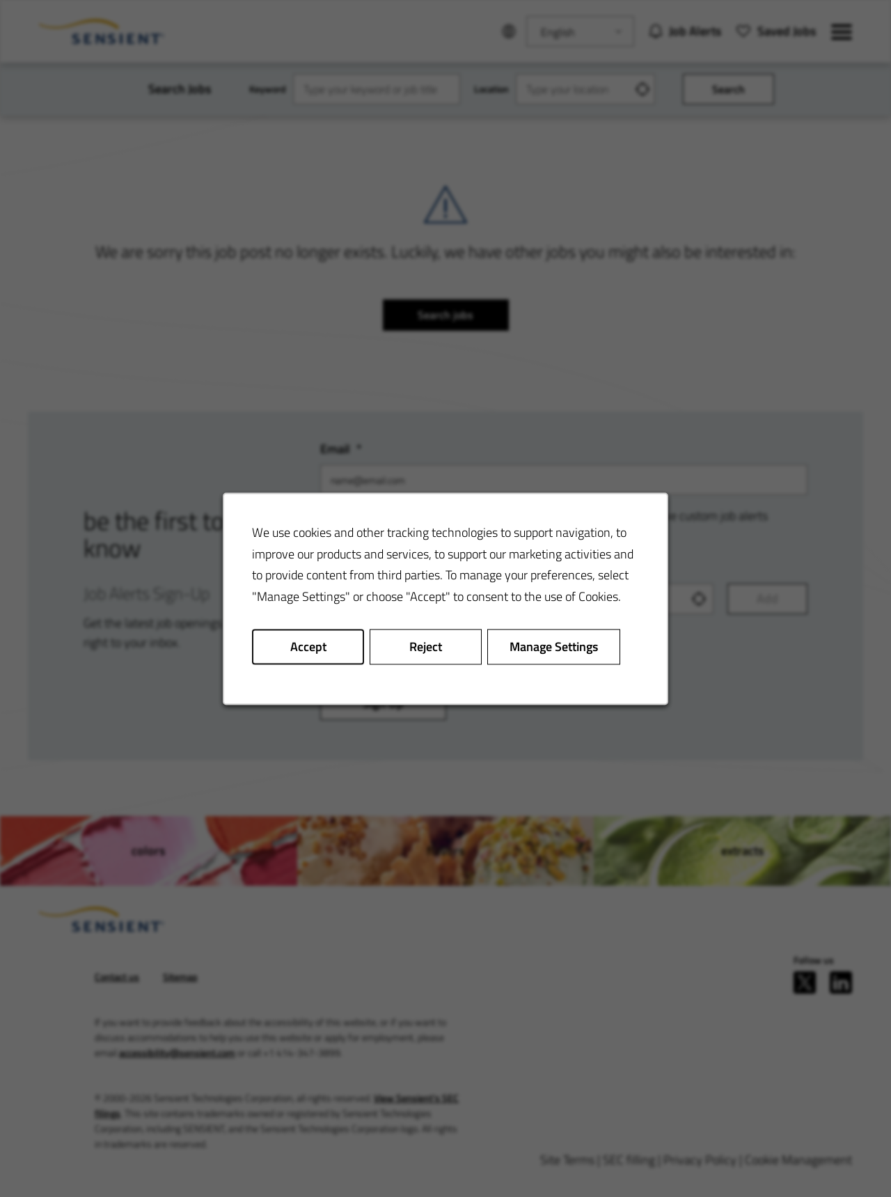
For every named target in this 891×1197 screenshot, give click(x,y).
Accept (308, 645)
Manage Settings (554, 645)
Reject (425, 645)
